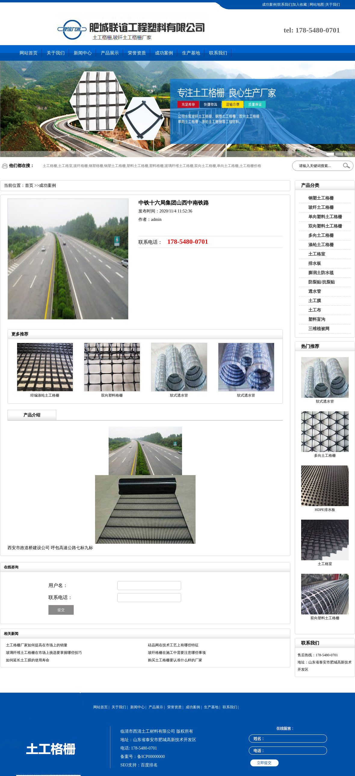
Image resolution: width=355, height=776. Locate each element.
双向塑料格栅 (112, 395)
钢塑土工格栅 (321, 198)
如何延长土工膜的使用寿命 (27, 660)
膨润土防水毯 (321, 273)
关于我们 (56, 53)
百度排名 (149, 765)
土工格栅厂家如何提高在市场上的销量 (36, 645)
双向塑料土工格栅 (325, 226)
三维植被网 (318, 328)
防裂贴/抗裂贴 (321, 282)
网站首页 (29, 53)
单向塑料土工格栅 (325, 217)
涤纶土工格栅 (321, 245)
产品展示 (110, 53)
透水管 (314, 291)
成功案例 (164, 53)
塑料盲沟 (316, 319)
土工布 (314, 310)
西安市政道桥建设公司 (29, 548)
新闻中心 (83, 53)
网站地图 (316, 4)
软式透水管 (325, 401)
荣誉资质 (137, 53)
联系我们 (218, 53)
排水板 (314, 263)
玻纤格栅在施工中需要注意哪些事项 (177, 653)
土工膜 (314, 300)
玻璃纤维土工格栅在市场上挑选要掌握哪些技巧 (44, 653)
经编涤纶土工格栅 (44, 395)
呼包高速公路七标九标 (72, 548)
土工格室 (316, 254)
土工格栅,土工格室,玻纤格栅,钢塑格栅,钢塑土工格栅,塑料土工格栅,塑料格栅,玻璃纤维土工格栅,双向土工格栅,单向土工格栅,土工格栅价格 (152, 166)
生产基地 (191, 53)
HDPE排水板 (325, 510)
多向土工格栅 (321, 235)
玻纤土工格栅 (321, 207)
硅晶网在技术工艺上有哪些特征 (173, 645)
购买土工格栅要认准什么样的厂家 (175, 660)
